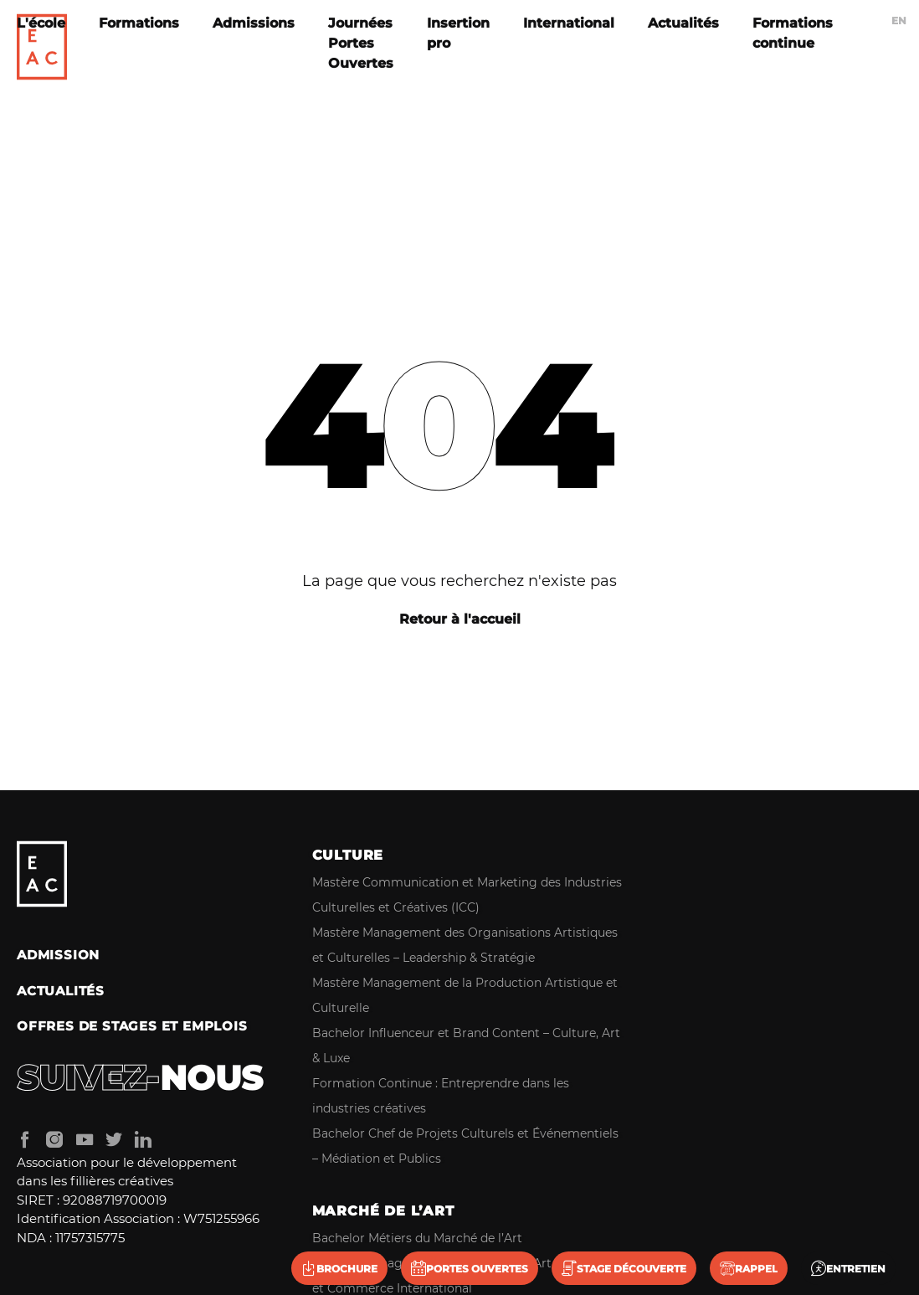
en (898, 20)
